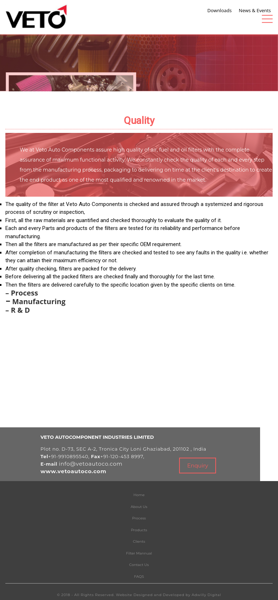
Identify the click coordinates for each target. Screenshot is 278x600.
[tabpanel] (139, 58)
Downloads (219, 10)
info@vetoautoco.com (91, 463)
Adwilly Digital (206, 594)
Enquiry (197, 465)
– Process (21, 293)
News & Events (255, 10)
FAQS (139, 576)
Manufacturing (39, 301)
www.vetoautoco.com (73, 471)
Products (139, 530)
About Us (139, 506)
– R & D (17, 310)
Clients (139, 541)
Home (138, 495)
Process (139, 518)
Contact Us (139, 564)
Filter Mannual (139, 553)
